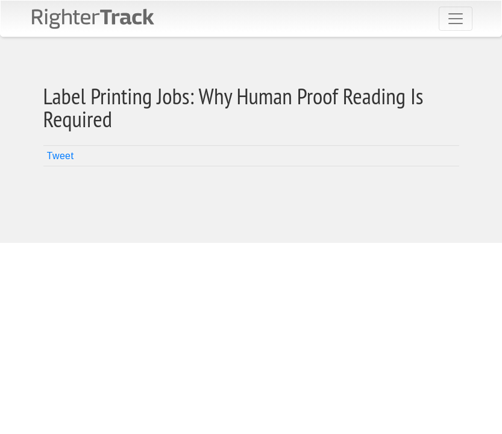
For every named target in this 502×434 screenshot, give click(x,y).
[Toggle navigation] (455, 19)
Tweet (60, 156)
